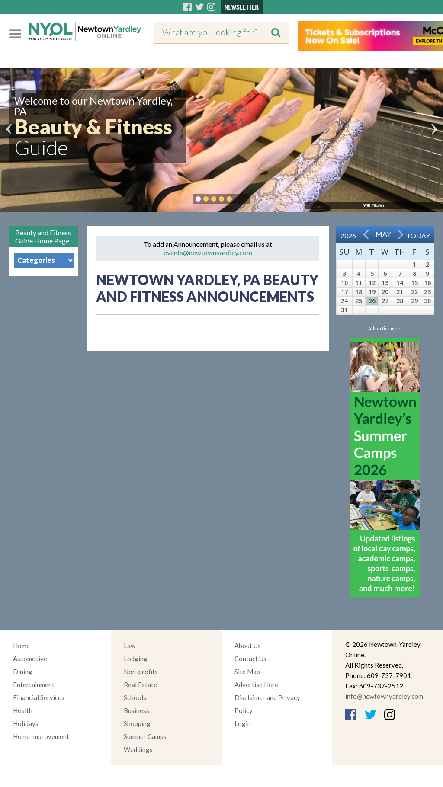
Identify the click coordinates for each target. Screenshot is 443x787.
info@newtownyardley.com (384, 696)
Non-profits (141, 671)
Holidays (26, 723)
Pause (242, 199)
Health (22, 710)
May (383, 234)
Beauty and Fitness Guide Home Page (43, 236)
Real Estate (140, 684)
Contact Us (250, 658)
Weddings (138, 749)
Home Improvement (41, 736)
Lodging (136, 658)
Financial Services (38, 697)
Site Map (247, 671)
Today (418, 235)
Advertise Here (256, 684)
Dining (22, 671)
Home (21, 645)
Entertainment (34, 684)
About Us (247, 645)
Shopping (137, 723)
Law (129, 645)
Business (136, 710)
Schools (135, 697)
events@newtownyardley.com (208, 252)
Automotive (30, 658)
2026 (348, 235)
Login (242, 723)
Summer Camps (145, 736)
